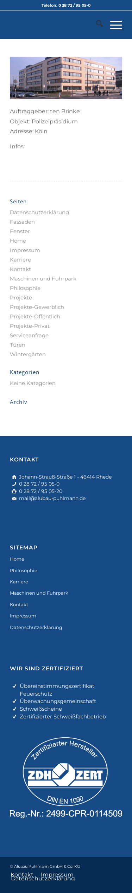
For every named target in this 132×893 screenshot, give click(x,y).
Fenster (20, 231)
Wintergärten (28, 354)
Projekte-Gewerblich (37, 307)
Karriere (20, 259)
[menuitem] (96, 25)
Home (18, 240)
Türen (17, 344)
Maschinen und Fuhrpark (43, 278)
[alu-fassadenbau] (55, 25)
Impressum (25, 250)
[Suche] (96, 25)
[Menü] (112, 25)
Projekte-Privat (30, 326)
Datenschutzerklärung (39, 212)
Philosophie (25, 288)
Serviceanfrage (29, 335)
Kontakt (20, 269)
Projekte (21, 297)
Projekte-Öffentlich (35, 316)
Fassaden (22, 221)
